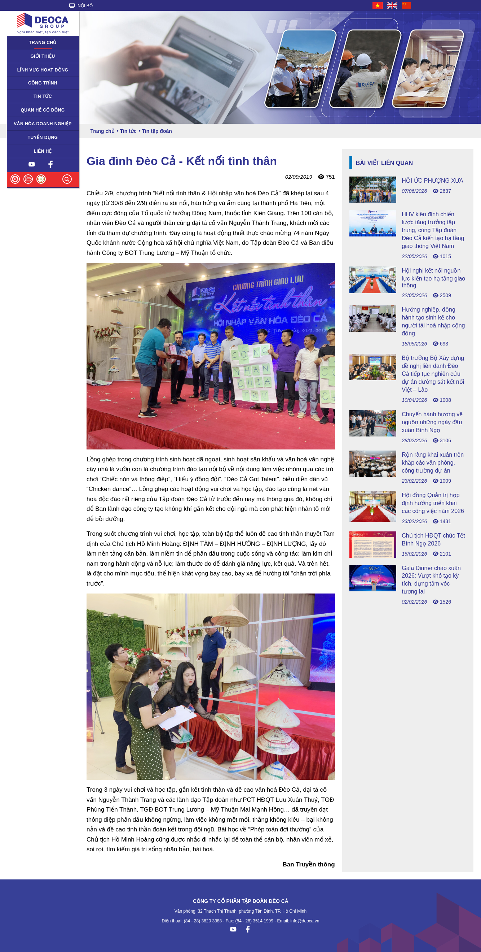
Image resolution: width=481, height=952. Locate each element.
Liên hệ (43, 151)
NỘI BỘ (81, 5)
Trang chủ (43, 42)
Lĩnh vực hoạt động (43, 70)
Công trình (42, 83)
